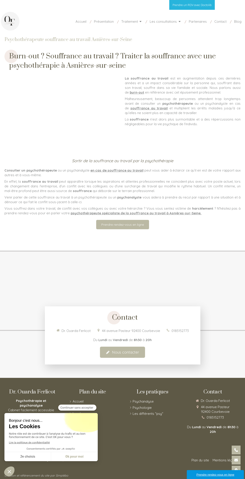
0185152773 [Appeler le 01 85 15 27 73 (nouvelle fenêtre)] (180, 331)
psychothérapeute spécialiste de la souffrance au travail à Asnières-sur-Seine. (136, 213)
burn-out (137, 92)
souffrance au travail (149, 108)
